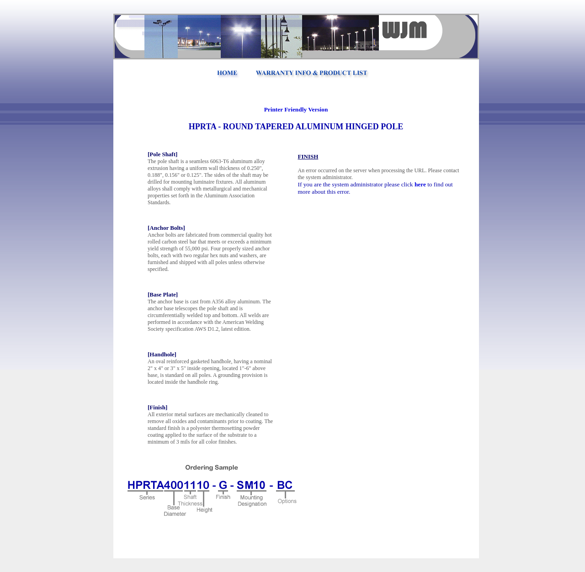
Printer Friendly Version (296, 109)
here (420, 184)
